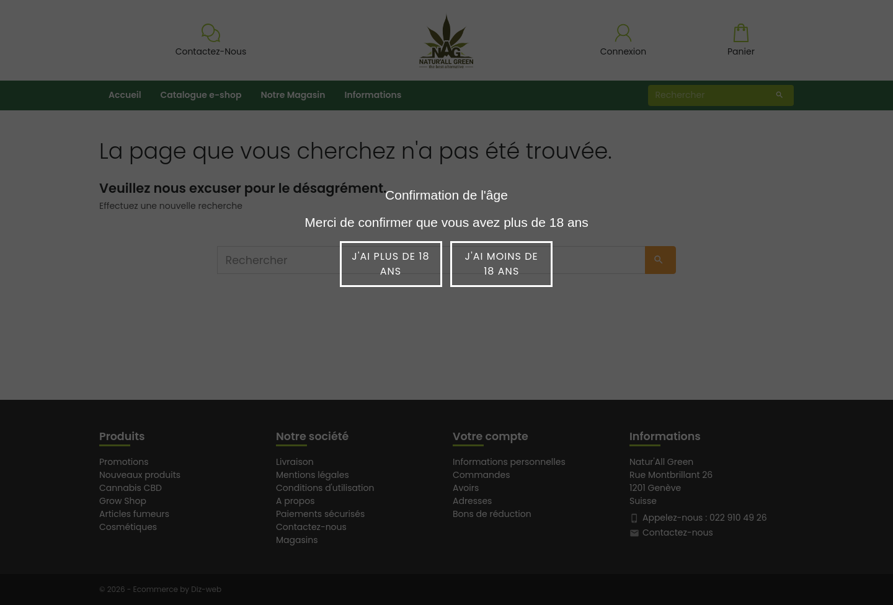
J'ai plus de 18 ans (390, 263)
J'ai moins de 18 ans (501, 263)
